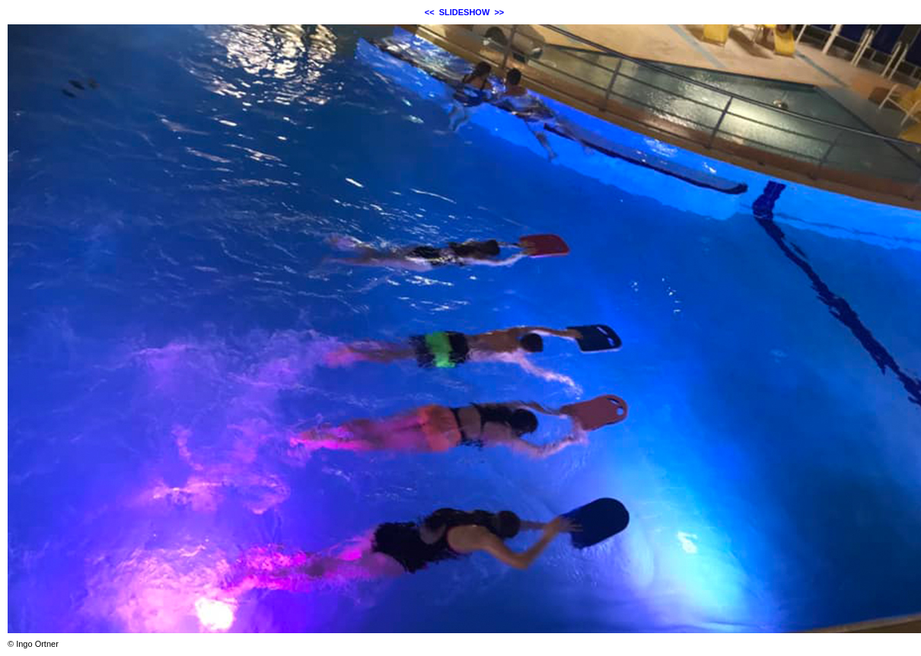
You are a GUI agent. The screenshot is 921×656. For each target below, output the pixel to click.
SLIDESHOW (464, 12)
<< (430, 12)
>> (499, 12)
